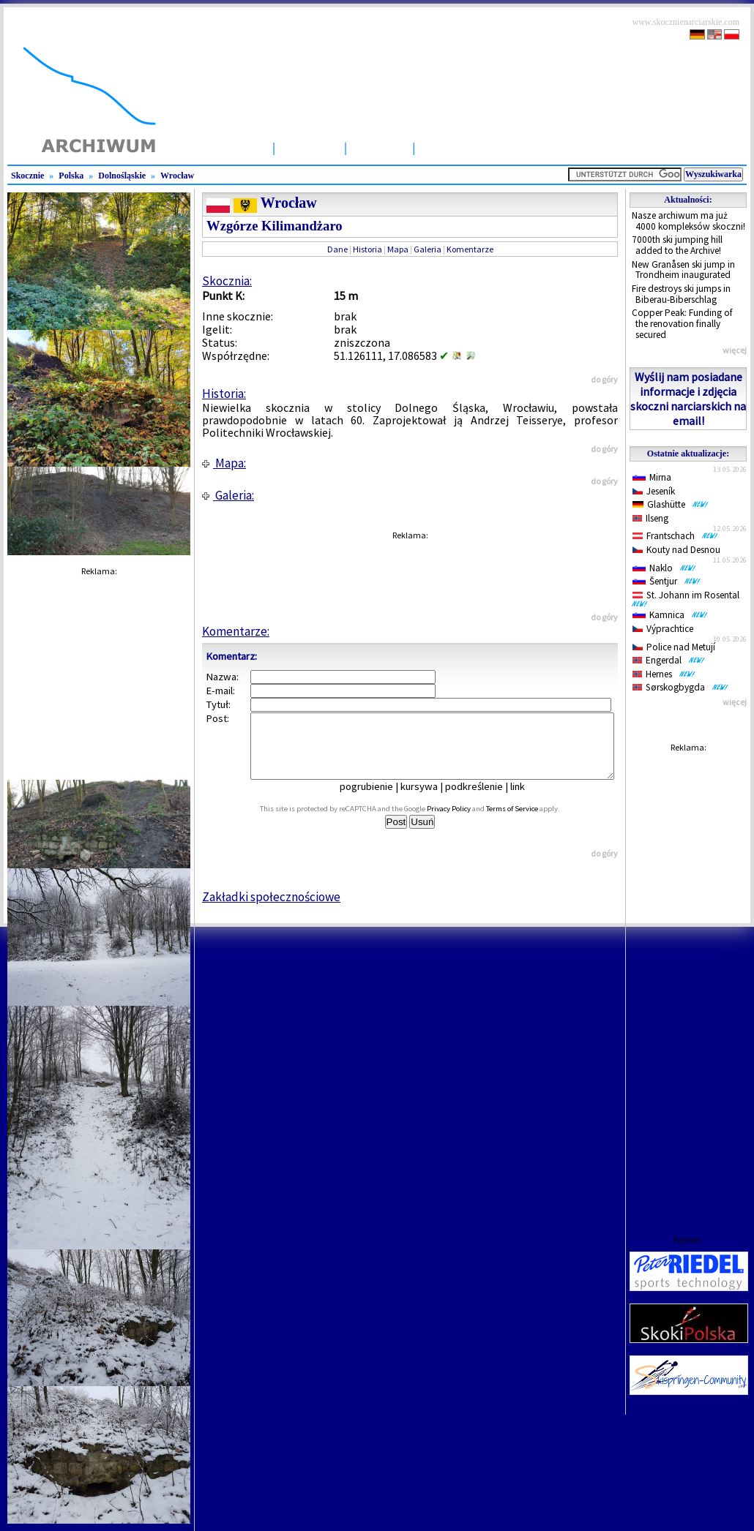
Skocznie (309, 147)
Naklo (664, 568)
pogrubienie (376, 799)
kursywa (429, 799)
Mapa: (224, 463)
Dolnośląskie (122, 175)
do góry (604, 379)
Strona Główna (221, 147)
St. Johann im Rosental (688, 598)
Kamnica (670, 615)
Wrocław (177, 175)
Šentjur (666, 581)
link (527, 799)
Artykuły (379, 147)
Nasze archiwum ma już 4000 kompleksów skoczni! (688, 221)
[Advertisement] (688, 979)
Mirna (651, 477)
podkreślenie (484, 799)
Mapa (397, 249)
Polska (71, 175)
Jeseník (653, 491)
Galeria (427, 249)
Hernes (663, 674)
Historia (367, 249)
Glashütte (670, 504)
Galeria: (228, 495)
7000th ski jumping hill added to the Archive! (677, 245)
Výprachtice (662, 628)
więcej (735, 350)
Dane (337, 249)
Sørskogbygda (680, 687)
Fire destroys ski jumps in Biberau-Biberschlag (681, 294)
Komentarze (470, 249)
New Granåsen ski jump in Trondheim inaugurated (683, 270)
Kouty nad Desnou (676, 549)
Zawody (446, 147)
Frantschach (675, 536)
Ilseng (650, 518)
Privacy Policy (465, 822)
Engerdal (668, 660)
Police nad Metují (673, 647)
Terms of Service (528, 822)
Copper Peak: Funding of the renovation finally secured (682, 323)
